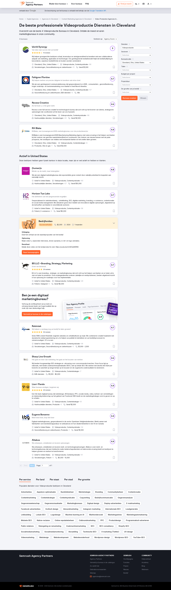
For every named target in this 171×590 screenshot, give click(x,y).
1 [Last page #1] (51, 465)
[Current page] (44, 465)
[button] (137, 4)
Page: (39, 465)
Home (21, 19)
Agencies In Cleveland (50, 19)
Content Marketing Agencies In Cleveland (76, 19)
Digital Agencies (32, 19)
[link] (76, 4)
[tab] (25, 480)
